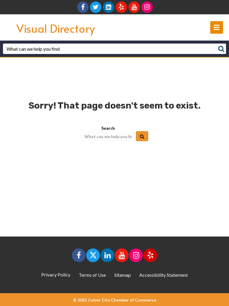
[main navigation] (216, 27)
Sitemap (122, 275)
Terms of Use (92, 275)
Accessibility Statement (163, 275)
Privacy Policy (55, 274)
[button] (79, 255)
